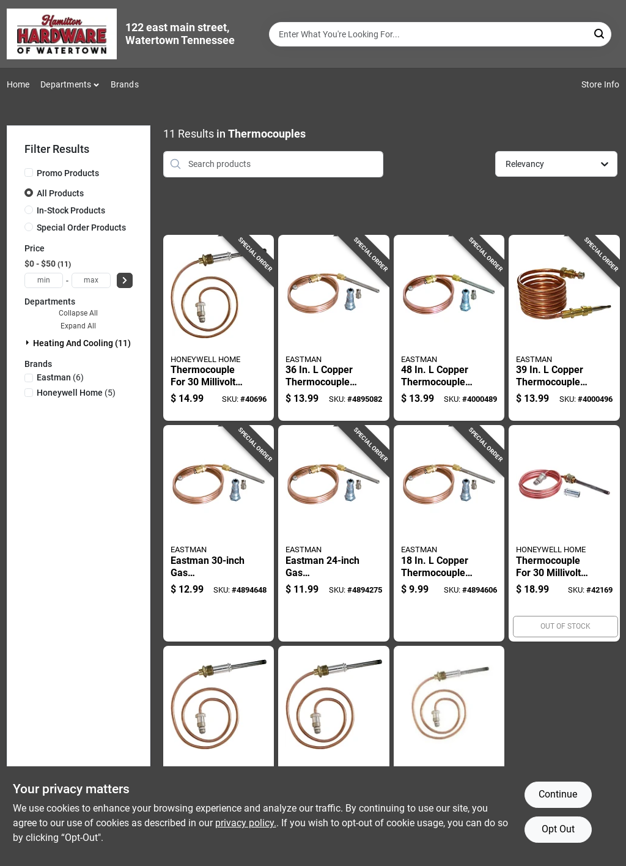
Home (18, 84)
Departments (65, 84)
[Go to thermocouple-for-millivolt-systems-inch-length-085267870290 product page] (449, 754)
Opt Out (558, 829)
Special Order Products (81, 227)
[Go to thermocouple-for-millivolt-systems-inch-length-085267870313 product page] (218, 754)
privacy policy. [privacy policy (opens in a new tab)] (245, 823)
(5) (76, 393)
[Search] (600, 33)
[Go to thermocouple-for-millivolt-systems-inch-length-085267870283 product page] (218, 328)
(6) (60, 377)
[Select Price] (125, 280)
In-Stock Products (71, 210)
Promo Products (68, 173)
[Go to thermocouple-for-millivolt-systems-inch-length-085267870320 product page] (564, 533)
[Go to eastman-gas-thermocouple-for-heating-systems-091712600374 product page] (218, 533)
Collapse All (78, 313)
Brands (125, 84)
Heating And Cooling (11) (82, 343)
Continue (558, 794)
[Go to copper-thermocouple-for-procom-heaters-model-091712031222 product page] (564, 328)
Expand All (78, 326)
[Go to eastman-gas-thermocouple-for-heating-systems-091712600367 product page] (333, 533)
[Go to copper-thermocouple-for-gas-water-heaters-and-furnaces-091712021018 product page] (449, 328)
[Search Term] (440, 34)
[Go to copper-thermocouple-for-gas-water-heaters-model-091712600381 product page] (333, 328)
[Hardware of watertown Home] (62, 34)
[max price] (91, 280)
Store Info (600, 84)
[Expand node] (28, 342)
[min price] (44, 280)
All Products (60, 193)
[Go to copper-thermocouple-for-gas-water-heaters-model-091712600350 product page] (449, 533)
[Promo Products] (28, 172)
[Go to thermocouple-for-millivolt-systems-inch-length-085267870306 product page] (333, 754)
